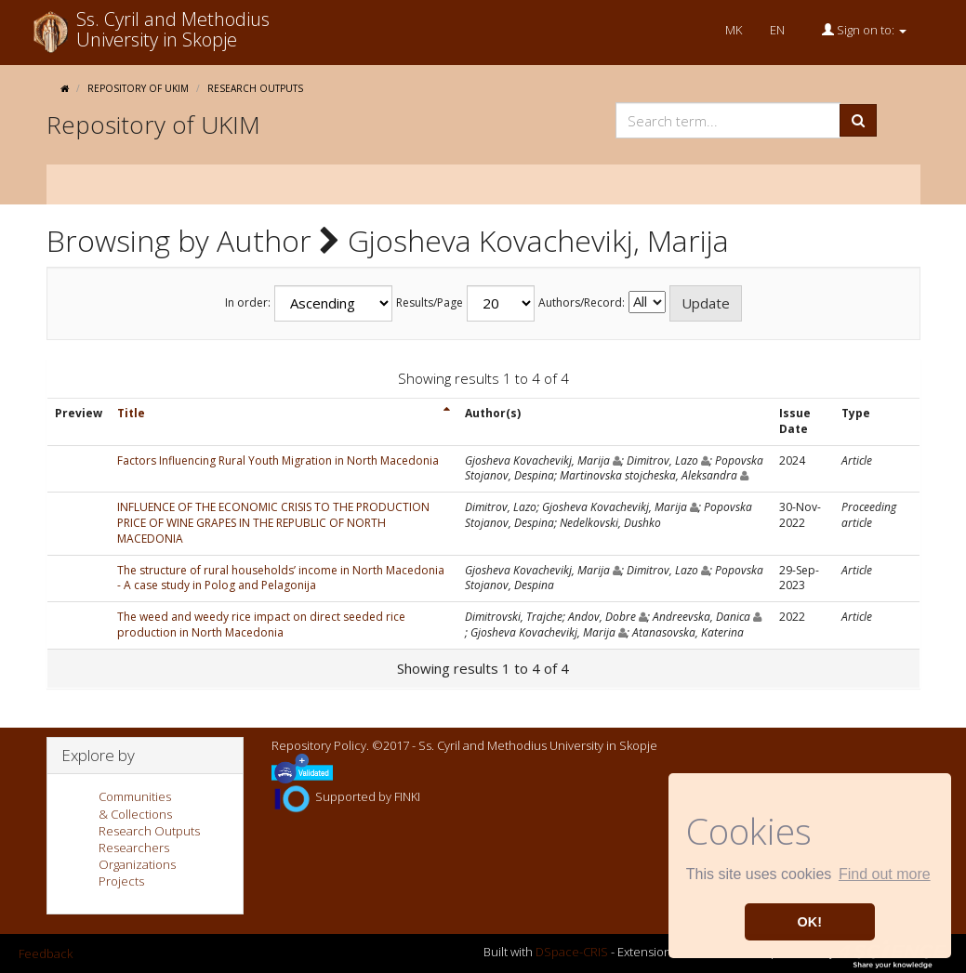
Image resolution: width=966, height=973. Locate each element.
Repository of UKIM (138, 88)
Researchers (134, 847)
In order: (248, 303)
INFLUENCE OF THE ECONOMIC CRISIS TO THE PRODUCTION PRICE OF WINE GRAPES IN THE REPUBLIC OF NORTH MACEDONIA (273, 522)
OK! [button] (810, 921)
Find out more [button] (885, 874)
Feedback (46, 953)
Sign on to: (864, 29)
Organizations (137, 864)
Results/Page (429, 303)
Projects (121, 881)
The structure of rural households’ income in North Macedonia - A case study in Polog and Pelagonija (280, 578)
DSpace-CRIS (572, 952)
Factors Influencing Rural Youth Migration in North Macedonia (278, 460)
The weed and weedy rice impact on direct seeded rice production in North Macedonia (261, 624)
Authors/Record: (581, 303)
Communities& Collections (135, 805)
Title (131, 413)
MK (733, 29)
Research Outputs (255, 88)
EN (777, 29)
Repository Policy (318, 745)
